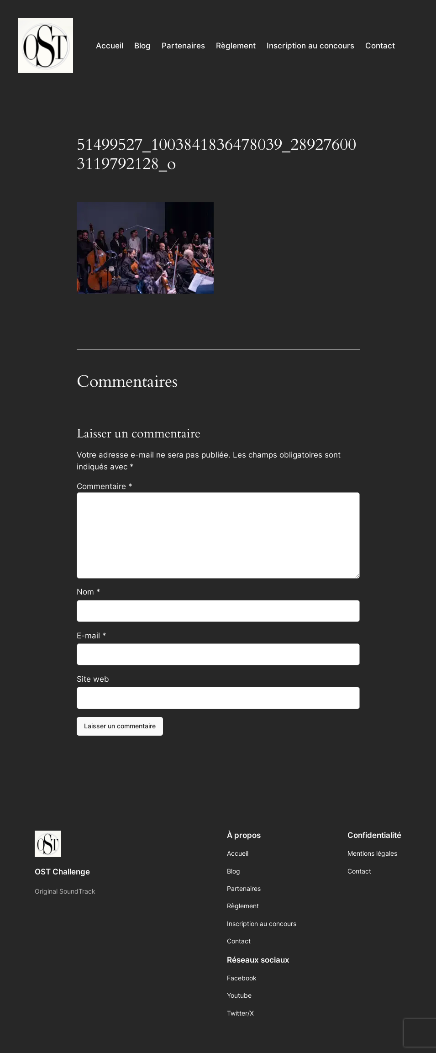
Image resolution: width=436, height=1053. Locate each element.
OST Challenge (62, 871)
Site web (93, 679)
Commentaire (104, 486)
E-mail (91, 635)
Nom (88, 591)
